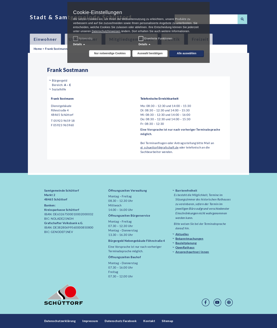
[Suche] (242, 19)
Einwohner (45, 39)
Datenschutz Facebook (121, 321)
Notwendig (83, 38)
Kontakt (149, 321)
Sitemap (167, 321)
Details (77, 44)
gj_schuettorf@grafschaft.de (159, 147)
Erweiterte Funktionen (158, 38)
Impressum (90, 321)
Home (38, 48)
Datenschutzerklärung (60, 321)
